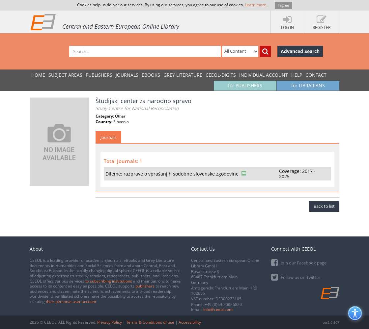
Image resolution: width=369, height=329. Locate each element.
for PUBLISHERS (245, 85)
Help (296, 75)
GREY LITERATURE (182, 75)
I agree (283, 5)
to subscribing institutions (108, 281)
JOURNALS (127, 75)
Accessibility (190, 322)
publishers (145, 286)
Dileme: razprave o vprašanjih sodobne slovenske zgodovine (172, 174)
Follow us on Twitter (295, 276)
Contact (315, 75)
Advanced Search (300, 51)
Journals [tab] (108, 137)
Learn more (255, 5)
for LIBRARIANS (308, 85)
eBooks (151, 75)
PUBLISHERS (99, 75)
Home (38, 75)
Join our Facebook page (298, 262)
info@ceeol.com (218, 309)
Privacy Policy (109, 322)
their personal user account (71, 301)
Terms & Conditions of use (150, 322)
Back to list (324, 206)
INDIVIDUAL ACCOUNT (263, 75)
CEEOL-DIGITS (221, 75)
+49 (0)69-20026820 (223, 304)
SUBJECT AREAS (65, 75)
